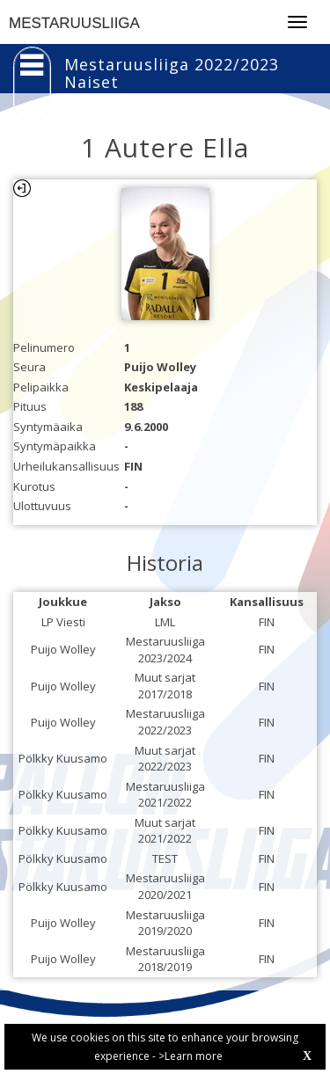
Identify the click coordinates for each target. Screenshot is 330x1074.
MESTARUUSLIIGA (74, 23)
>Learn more (190, 1055)
